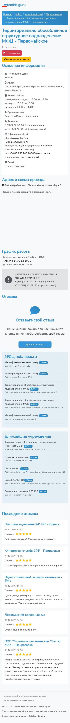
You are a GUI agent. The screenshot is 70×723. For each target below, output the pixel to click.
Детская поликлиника (17, 457)
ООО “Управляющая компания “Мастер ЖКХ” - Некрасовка (33, 643)
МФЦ (19, 14)
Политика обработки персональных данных (24, 696)
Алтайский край (34, 14)
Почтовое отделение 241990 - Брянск (32, 524)
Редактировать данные (16, 59)
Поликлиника (12, 468)
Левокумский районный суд (25, 615)
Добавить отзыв (35, 344)
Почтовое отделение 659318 (21, 491)
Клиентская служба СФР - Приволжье (32, 551)
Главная (7, 14)
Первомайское (54, 14)
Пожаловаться (12, 52)
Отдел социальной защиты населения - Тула (33, 579)
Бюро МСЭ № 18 (14, 480)
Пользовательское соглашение (18, 700)
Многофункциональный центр (21, 362)
